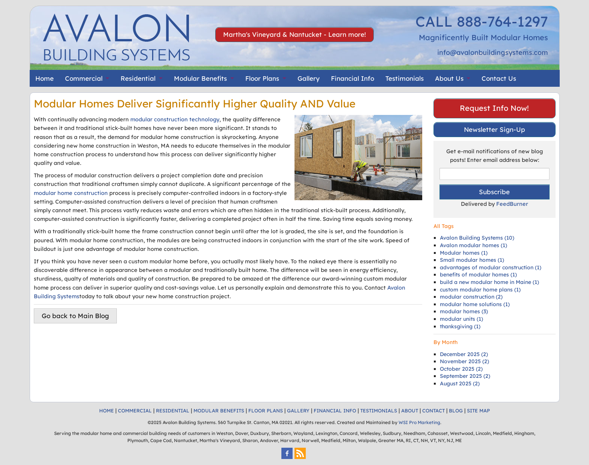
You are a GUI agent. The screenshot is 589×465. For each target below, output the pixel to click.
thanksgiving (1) (460, 326)
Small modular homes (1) (472, 260)
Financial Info (352, 78)
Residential (138, 78)
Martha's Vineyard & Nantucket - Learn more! (294, 34)
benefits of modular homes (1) (478, 274)
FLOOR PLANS (265, 411)
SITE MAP (478, 411)
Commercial (84, 78)
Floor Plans (262, 78)
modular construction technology (174, 119)
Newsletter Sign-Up (494, 129)
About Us (449, 78)
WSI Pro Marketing (419, 422)
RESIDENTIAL (172, 411)
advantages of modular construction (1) (490, 267)
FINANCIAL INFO (335, 411)
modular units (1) (461, 319)
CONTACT (433, 411)
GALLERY (298, 411)
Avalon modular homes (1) (473, 245)
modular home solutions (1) (475, 304)
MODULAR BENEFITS (218, 411)
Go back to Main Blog (75, 316)
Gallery (309, 78)
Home (44, 78)
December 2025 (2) (464, 354)
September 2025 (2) (465, 376)
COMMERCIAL (135, 411)
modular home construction (71, 192)
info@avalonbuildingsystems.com (492, 52)
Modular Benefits (200, 78)
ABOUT (409, 411)
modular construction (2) (471, 296)
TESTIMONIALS (378, 411)
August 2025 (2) (460, 383)
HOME (106, 411)
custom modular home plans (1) (480, 289)
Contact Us (499, 78)
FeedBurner (512, 203)
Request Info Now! (494, 108)
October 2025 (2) (461, 368)
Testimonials (404, 78)
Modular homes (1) (464, 252)
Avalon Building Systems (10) (477, 237)
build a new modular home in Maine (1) (489, 282)
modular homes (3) (464, 311)
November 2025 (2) (464, 361)
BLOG (456, 411)
